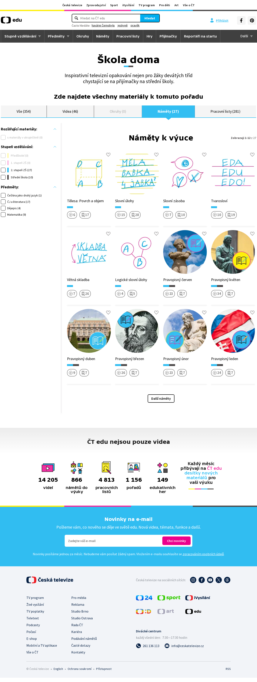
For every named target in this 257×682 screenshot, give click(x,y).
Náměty (102, 36)
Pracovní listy (128, 36)
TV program (146, 5)
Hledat (149, 18)
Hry (150, 36)
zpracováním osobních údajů (203, 558)
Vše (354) (24, 113)
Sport (114, 5)
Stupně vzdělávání (20, 36)
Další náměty (161, 403)
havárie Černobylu (103, 25)
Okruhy (82, 36)
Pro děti (164, 5)
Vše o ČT (189, 5)
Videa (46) (70, 113)
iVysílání (128, 5)
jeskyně (123, 25)
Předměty (56, 36)
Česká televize (72, 5)
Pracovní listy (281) (225, 113)
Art (176, 5)
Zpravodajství (96, 5)
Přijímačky (168, 36)
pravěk (135, 25)
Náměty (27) (168, 113)
